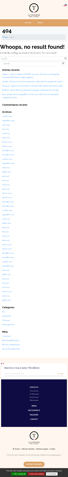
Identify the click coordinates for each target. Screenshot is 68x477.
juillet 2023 (6, 172)
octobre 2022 (7, 210)
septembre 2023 (8, 163)
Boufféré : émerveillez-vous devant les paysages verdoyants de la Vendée (30, 90)
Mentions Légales (42, 449)
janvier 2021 (6, 291)
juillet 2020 (6, 300)
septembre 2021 (8, 266)
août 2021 (5, 270)
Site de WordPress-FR (11, 349)
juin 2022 (5, 227)
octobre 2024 (7, 116)
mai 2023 (5, 180)
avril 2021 (6, 287)
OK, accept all (18, 474)
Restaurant (6, 316)
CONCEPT (34, 419)
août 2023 (6, 167)
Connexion (6, 336)
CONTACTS (34, 387)
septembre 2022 (8, 214)
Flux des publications (10, 340)
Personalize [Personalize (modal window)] (52, 474)
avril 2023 (6, 184)
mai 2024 (5, 129)
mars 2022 (6, 240)
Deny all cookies (36, 474)
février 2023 (6, 193)
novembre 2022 (8, 206)
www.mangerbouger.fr (54, 455)
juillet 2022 (6, 223)
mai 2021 (5, 283)
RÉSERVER (40, 22)
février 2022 (6, 244)
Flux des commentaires (11, 344)
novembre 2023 (8, 154)
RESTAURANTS (34, 410)
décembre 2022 (8, 202)
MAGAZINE (34, 415)
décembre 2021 (8, 253)
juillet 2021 (6, 274)
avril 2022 (6, 236)
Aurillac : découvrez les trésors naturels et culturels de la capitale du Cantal (32, 81)
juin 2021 (5, 279)
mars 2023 (6, 189)
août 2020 (6, 296)
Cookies (52, 449)
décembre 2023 (8, 150)
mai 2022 (5, 231)
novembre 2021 (8, 257)
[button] (34, 387)
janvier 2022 (7, 249)
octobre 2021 (7, 261)
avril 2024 (6, 133)
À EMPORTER (27, 22)
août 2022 (6, 219)
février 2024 (7, 142)
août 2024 (6, 125)
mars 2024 (6, 137)
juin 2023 (5, 176)
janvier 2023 (7, 197)
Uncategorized (8, 324)
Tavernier (6, 320)
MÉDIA (34, 406)
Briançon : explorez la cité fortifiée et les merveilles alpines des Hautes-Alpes (32, 86)
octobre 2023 (7, 159)
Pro (3, 312)
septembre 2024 (8, 120)
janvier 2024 (7, 146)
